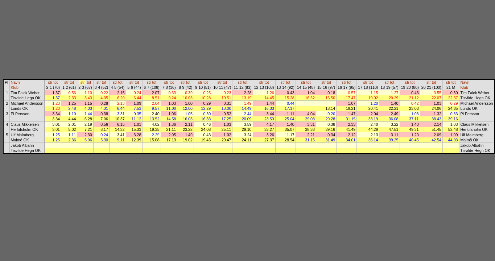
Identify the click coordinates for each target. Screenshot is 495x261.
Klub (14, 87)
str (50, 82)
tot (55, 82)
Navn (15, 82)
